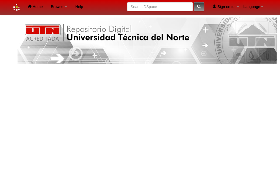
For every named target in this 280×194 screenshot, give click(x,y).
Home (35, 6)
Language (253, 7)
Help (79, 7)
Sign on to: (225, 6)
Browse (59, 7)
